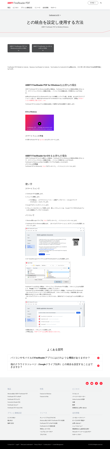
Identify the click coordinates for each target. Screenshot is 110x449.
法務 (73, 402)
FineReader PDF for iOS (14, 399)
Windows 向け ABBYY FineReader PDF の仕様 (52, 420)
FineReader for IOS (54, 15)
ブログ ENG (43, 434)
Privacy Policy (37, 444)
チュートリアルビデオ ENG (48, 417)
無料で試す (11, 423)
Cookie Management (58, 444)
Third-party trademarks (26, 444)
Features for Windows (45, 393)
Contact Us (10, 444)
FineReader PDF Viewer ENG (15, 408)
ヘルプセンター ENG (46, 431)
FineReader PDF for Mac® (14, 396)
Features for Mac (44, 396)
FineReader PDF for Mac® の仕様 (48, 423)
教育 (73, 405)
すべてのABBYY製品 (78, 420)
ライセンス (75, 393)
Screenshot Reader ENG (14, 402)
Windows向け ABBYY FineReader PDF (18, 393)
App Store (42, 139)
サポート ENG (76, 434)
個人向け (10, 420)
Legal (17, 444)
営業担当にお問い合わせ (79, 408)
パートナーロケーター (78, 396)
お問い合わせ (76, 423)
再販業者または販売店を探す (80, 429)
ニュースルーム (76, 426)
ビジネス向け (11, 417)
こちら (44, 166)
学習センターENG (45, 429)
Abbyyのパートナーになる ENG (81, 431)
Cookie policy (46, 444)
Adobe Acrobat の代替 (78, 399)
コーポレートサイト (78, 417)
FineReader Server (12, 405)
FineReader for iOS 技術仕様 (47, 426)
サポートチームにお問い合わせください (47, 331)
